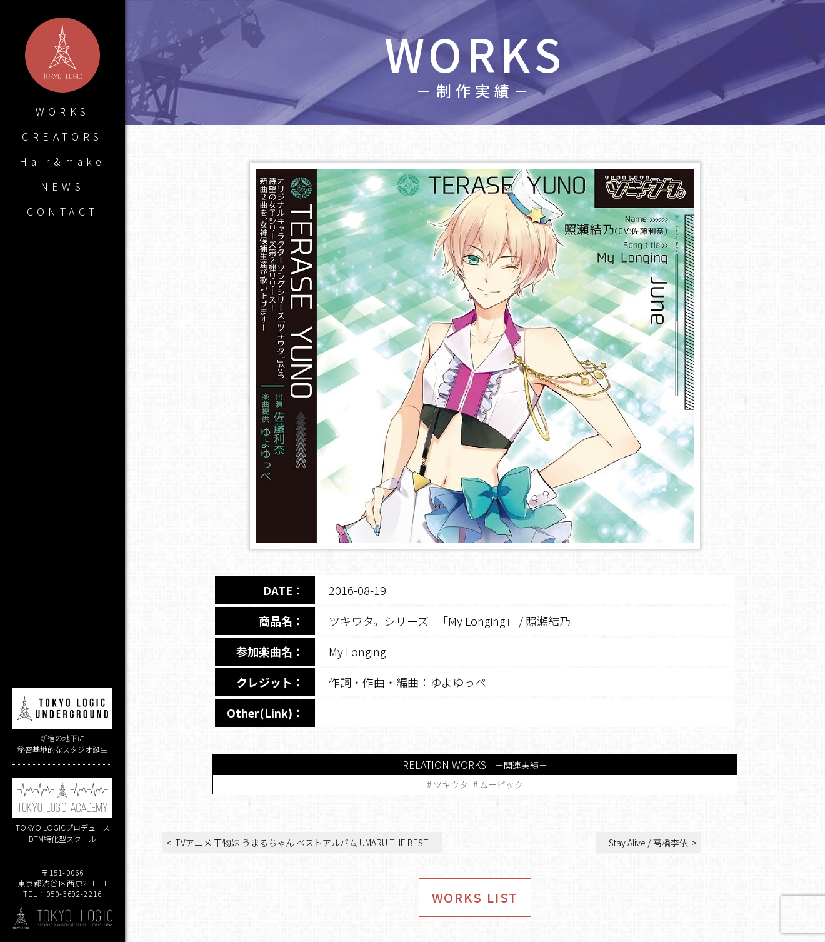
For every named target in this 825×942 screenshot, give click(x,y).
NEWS (63, 186)
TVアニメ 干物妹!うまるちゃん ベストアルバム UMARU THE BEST (302, 842)
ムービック (501, 784)
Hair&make (62, 161)
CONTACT (63, 211)
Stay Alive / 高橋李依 (648, 842)
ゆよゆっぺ (458, 682)
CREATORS (62, 136)
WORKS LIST (475, 897)
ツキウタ (450, 784)
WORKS (63, 111)
